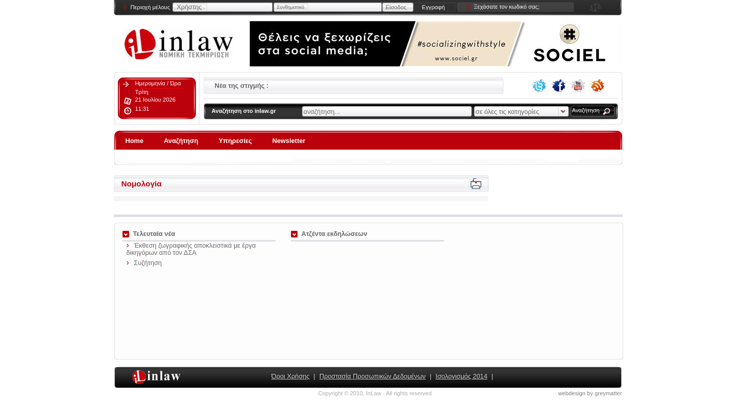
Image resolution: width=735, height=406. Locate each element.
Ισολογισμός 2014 (461, 376)
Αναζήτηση (586, 110)
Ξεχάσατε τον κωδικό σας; (507, 7)
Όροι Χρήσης (291, 376)
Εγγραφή (433, 7)
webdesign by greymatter (590, 393)
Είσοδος (396, 7)
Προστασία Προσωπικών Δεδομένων (373, 376)
